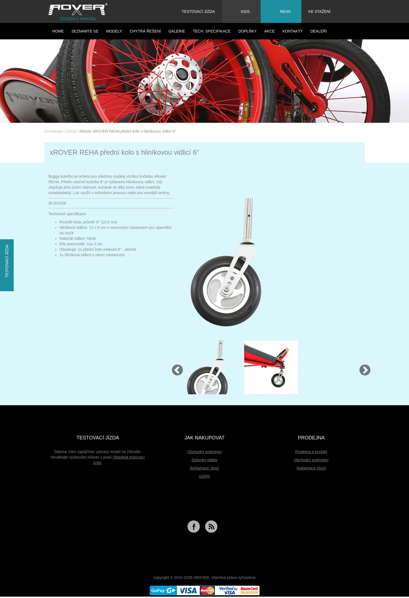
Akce (269, 31)
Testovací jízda (198, 11)
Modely (114, 31)
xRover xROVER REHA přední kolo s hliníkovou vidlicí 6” (127, 131)
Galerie (176, 31)
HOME (58, 31)
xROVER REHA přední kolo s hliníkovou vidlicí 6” (124, 152)
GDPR (204, 476)
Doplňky (247, 31)
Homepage (53, 131)
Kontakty (293, 31)
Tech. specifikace (212, 31)
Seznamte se (85, 31)
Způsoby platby (205, 460)
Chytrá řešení (145, 31)
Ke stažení (319, 11)
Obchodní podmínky (204, 452)
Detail (71, 131)
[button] (175, 367)
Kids (239, 10)
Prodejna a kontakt (311, 452)
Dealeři (318, 31)
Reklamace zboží (204, 468)
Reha (279, 10)
